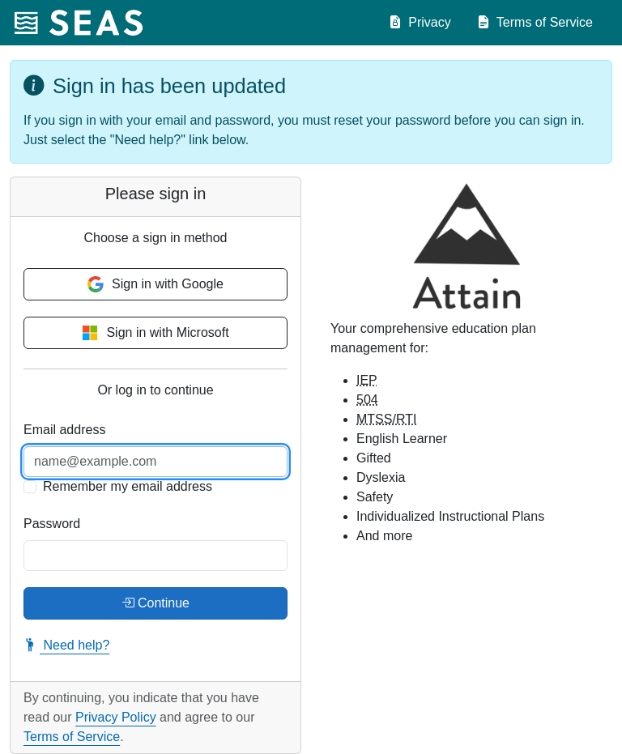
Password (51, 523)
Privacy (420, 22)
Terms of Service (535, 22)
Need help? (66, 645)
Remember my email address (127, 486)
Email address (64, 430)
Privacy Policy (115, 717)
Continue (155, 603)
